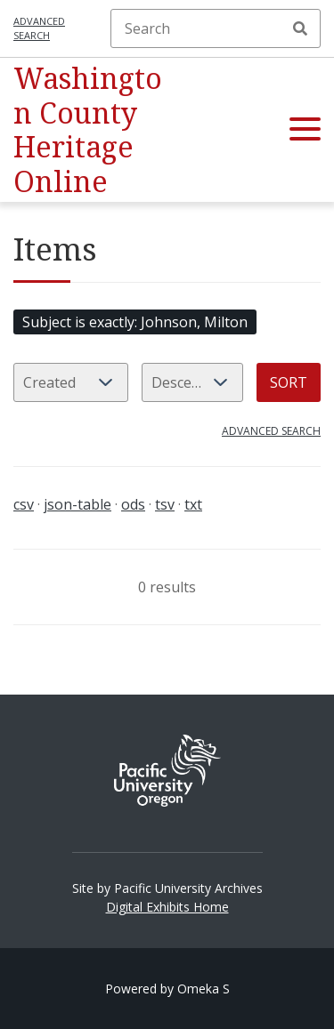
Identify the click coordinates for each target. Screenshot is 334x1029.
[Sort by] (70, 382)
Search (300, 28)
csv (23, 504)
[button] (305, 129)
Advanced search (39, 28)
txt (193, 504)
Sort (288, 382)
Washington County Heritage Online (87, 129)
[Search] (215, 28)
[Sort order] (192, 382)
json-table (77, 504)
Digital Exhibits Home (167, 906)
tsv (165, 504)
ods (133, 504)
